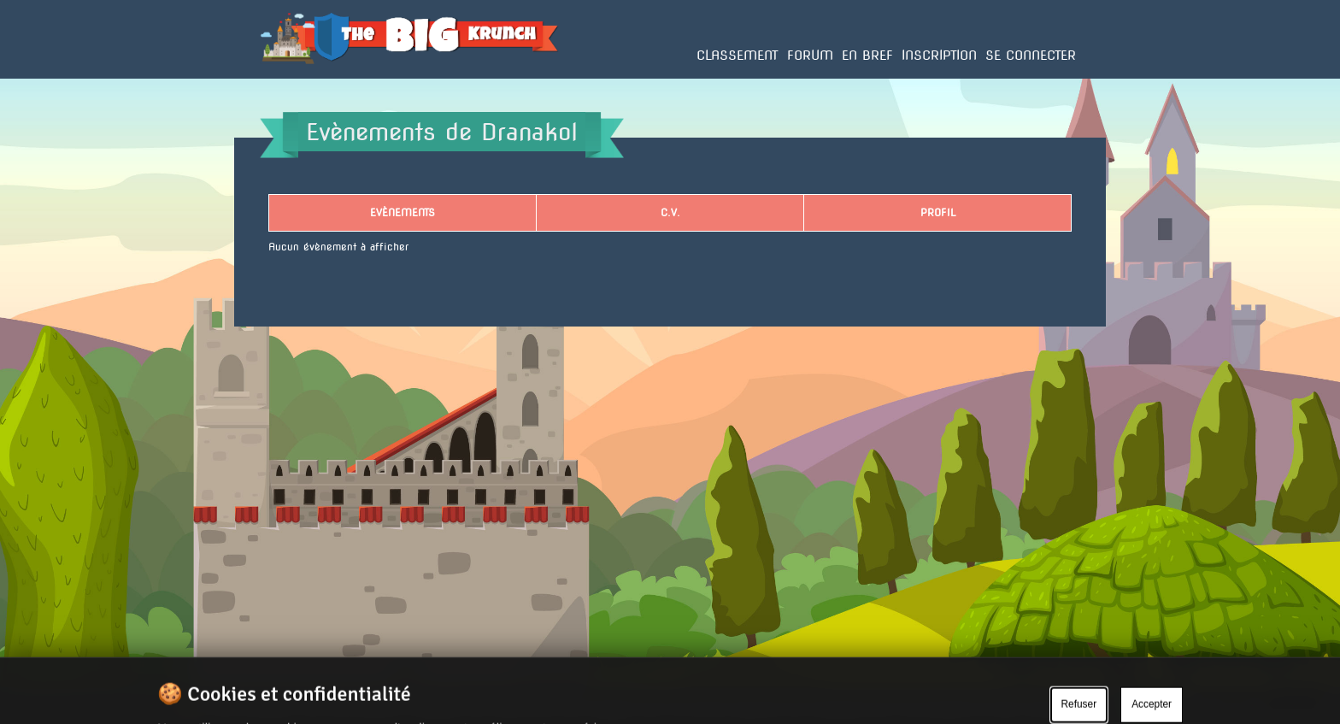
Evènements (402, 212)
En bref (867, 55)
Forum (810, 55)
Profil (937, 212)
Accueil (278, 78)
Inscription (939, 55)
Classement (737, 55)
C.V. (670, 212)
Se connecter (1030, 55)
